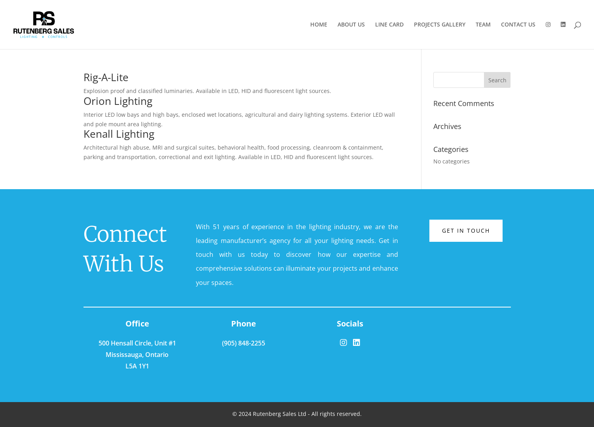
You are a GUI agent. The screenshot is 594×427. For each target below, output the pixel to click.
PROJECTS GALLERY (439, 25)
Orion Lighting (118, 101)
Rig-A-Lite (106, 77)
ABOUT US (351, 25)
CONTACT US (518, 25)
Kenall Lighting (119, 134)
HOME (318, 25)
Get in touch (466, 230)
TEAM (483, 25)
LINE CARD (389, 25)
